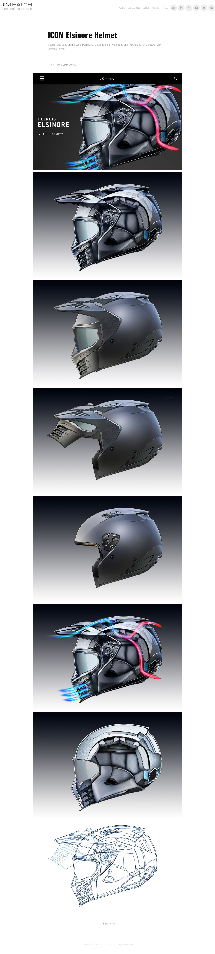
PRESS (165, 8)
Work (122, 8)
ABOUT (146, 8)
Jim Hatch (17, 4)
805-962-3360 (134, 8)
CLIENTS (155, 8)
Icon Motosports (66, 65)
